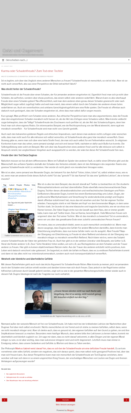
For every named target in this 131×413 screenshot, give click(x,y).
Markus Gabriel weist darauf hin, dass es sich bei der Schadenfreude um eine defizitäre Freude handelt (64, 349)
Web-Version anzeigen (65, 405)
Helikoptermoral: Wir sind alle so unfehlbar (19, 377)
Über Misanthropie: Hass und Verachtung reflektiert (22, 380)
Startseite (65, 400)
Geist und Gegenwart (23, 50)
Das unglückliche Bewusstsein (15, 374)
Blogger (70, 410)
